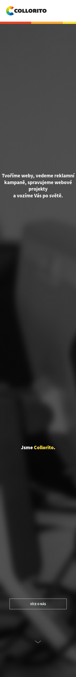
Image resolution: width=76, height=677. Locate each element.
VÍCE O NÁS (38, 604)
